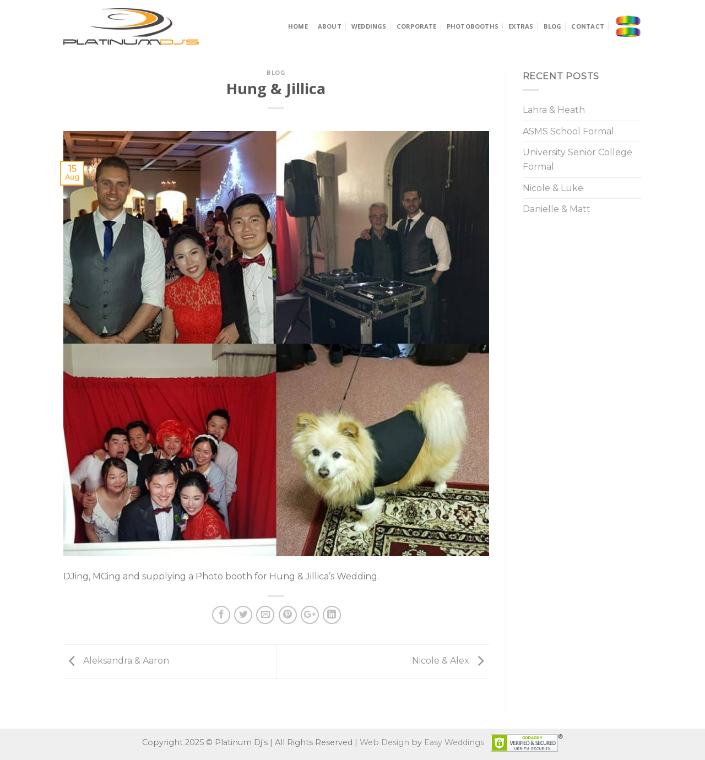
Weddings (369, 26)
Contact (587, 26)
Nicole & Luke (553, 188)
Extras (520, 26)
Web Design (384, 742)
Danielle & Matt (556, 209)
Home (298, 26)
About (329, 26)
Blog (553, 26)
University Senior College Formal (577, 159)
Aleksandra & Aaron (116, 660)
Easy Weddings (454, 742)
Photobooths (472, 26)
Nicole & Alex (450, 660)
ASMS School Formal (568, 131)
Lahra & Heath (554, 110)
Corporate (417, 26)
